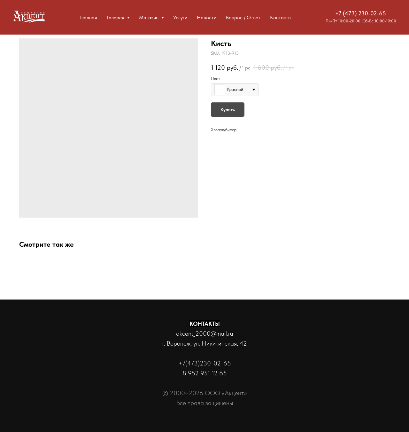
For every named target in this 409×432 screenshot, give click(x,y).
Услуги (180, 17)
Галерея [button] (116, 17)
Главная (88, 17)
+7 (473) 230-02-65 (360, 13)
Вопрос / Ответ (243, 17)
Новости (206, 17)
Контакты (280, 17)
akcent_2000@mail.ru (204, 333)
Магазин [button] (149, 17)
